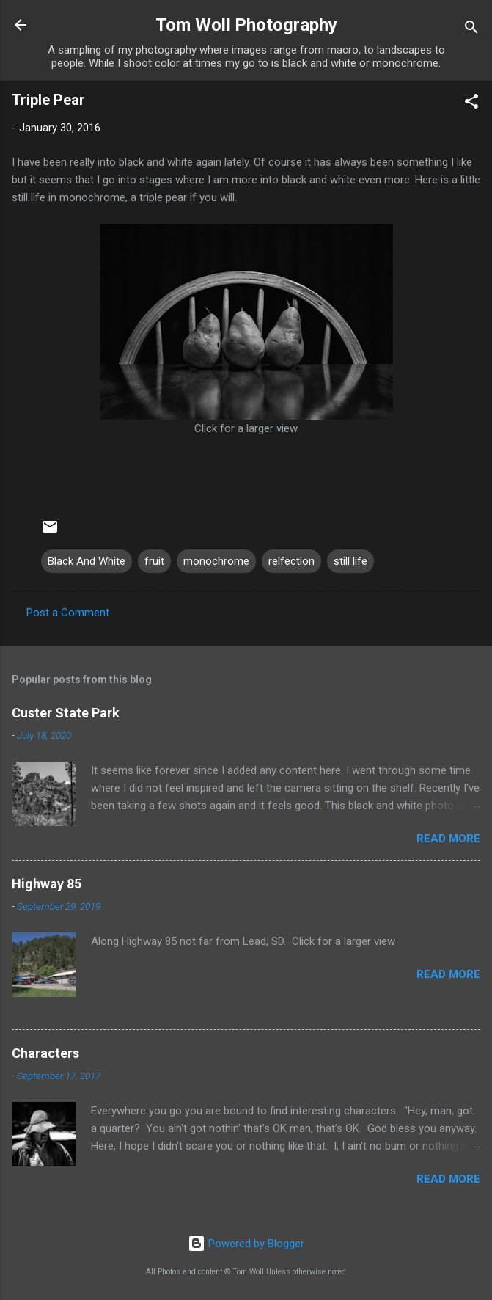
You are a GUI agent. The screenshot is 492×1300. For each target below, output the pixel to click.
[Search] (471, 29)
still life (350, 561)
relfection (291, 561)
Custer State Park (66, 712)
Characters (45, 1053)
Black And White (86, 561)
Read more (448, 838)
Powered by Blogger (246, 1243)
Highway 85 (46, 883)
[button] (471, 103)
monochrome (216, 561)
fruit (154, 561)
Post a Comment (67, 612)
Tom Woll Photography (246, 25)
